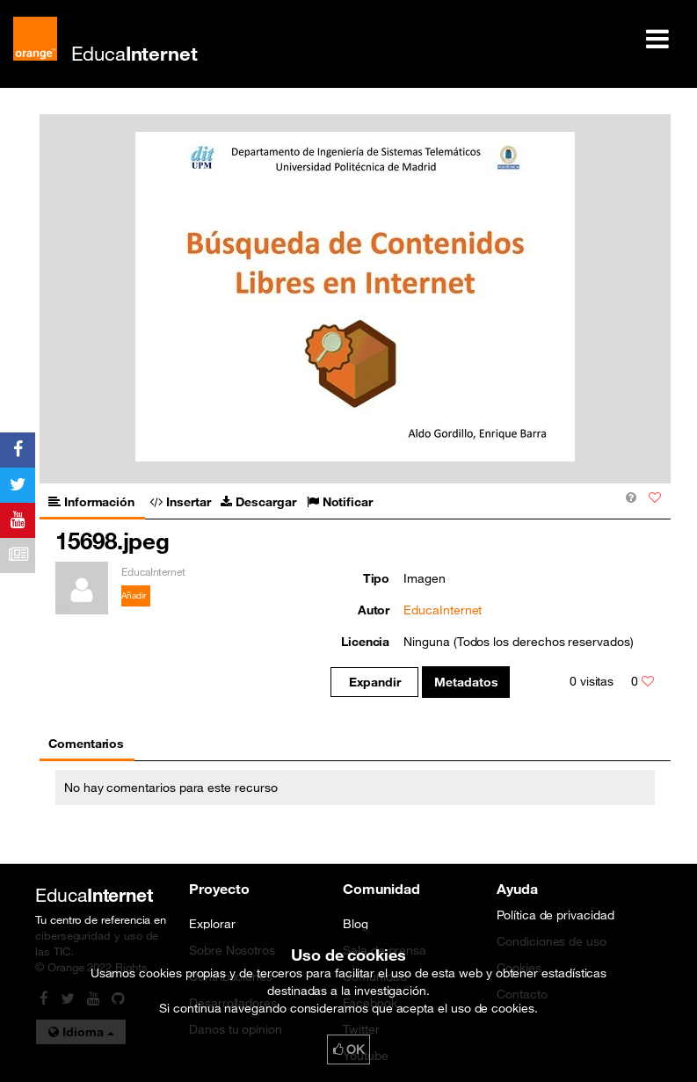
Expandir (375, 682)
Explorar (212, 924)
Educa (134, 53)
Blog (355, 924)
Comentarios (86, 744)
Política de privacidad (555, 915)
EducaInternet (442, 610)
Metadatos (466, 682)
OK (349, 1049)
